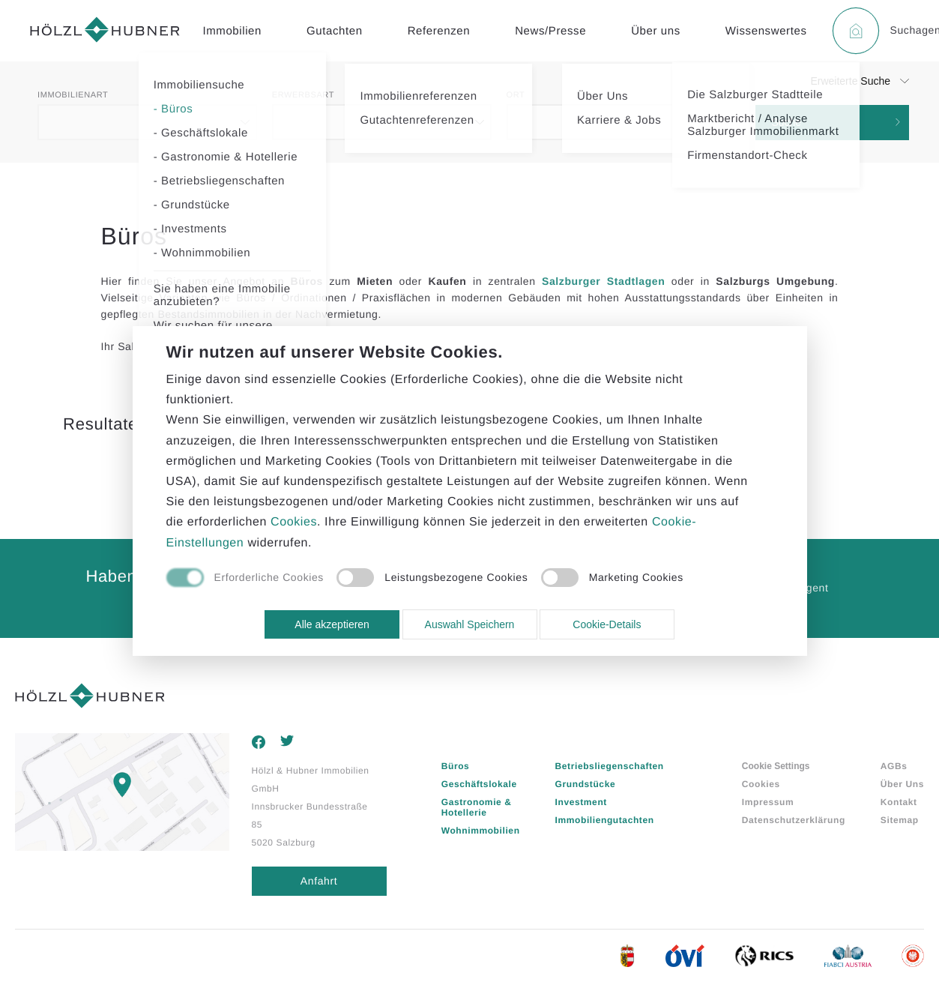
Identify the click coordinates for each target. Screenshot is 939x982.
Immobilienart (72, 95)
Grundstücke (585, 784)
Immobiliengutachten (604, 820)
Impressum (768, 802)
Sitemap (900, 820)
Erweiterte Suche (850, 81)
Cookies (761, 784)
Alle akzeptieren (332, 624)
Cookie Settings (776, 766)
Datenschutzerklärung (793, 820)
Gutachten (335, 31)
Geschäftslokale (479, 784)
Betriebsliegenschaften (609, 766)
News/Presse (550, 31)
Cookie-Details (607, 624)
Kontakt (899, 802)
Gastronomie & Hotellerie (476, 807)
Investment (581, 802)
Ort (516, 95)
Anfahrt (319, 881)
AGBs (894, 766)
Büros (455, 766)
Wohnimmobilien (480, 830)
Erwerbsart (303, 95)
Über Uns (902, 784)
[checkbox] (245, 578)
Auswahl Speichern (470, 624)
